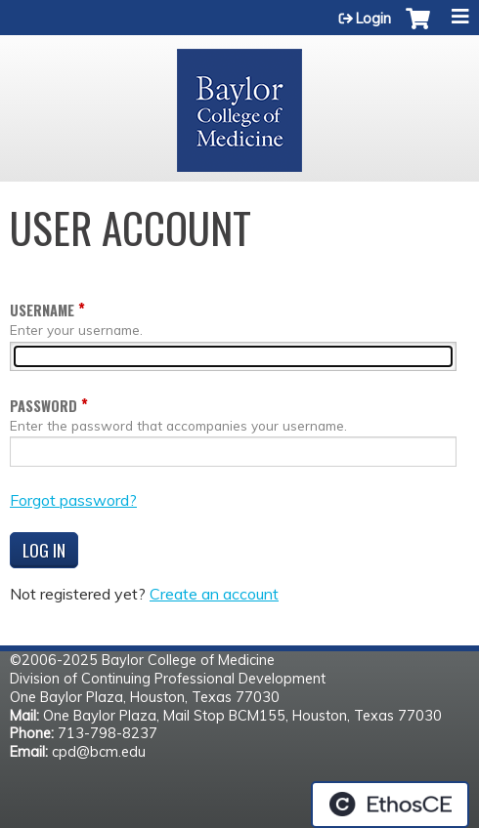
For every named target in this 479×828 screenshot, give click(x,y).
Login (373, 18)
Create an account (214, 593)
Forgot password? (73, 500)
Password (43, 405)
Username (42, 310)
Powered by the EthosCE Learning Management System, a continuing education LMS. (390, 804)
